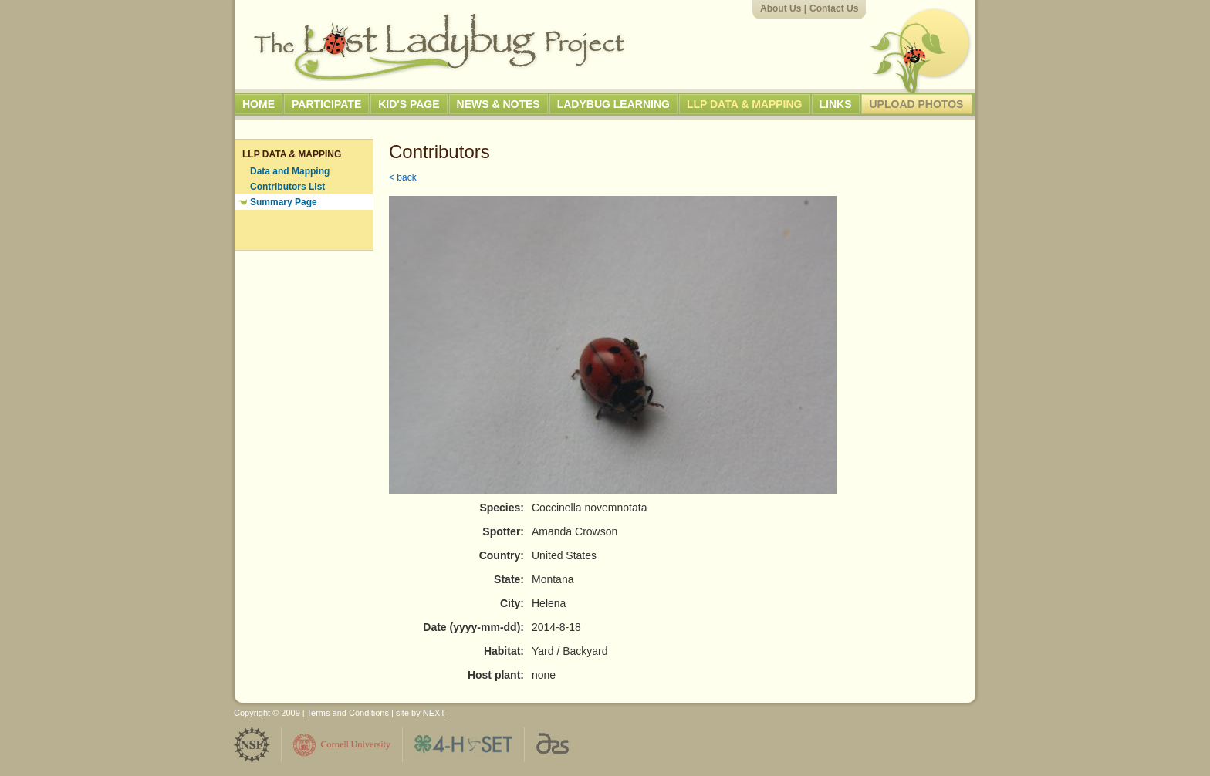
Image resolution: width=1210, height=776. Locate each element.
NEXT (434, 712)
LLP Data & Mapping (745, 104)
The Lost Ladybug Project (439, 47)
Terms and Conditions (348, 712)
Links (836, 104)
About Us (780, 8)
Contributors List (287, 186)
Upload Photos (917, 104)
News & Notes (498, 104)
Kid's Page (408, 104)
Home (258, 104)
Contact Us (833, 8)
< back (403, 177)
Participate (326, 104)
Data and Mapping (290, 171)
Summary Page (283, 202)
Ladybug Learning (613, 104)
